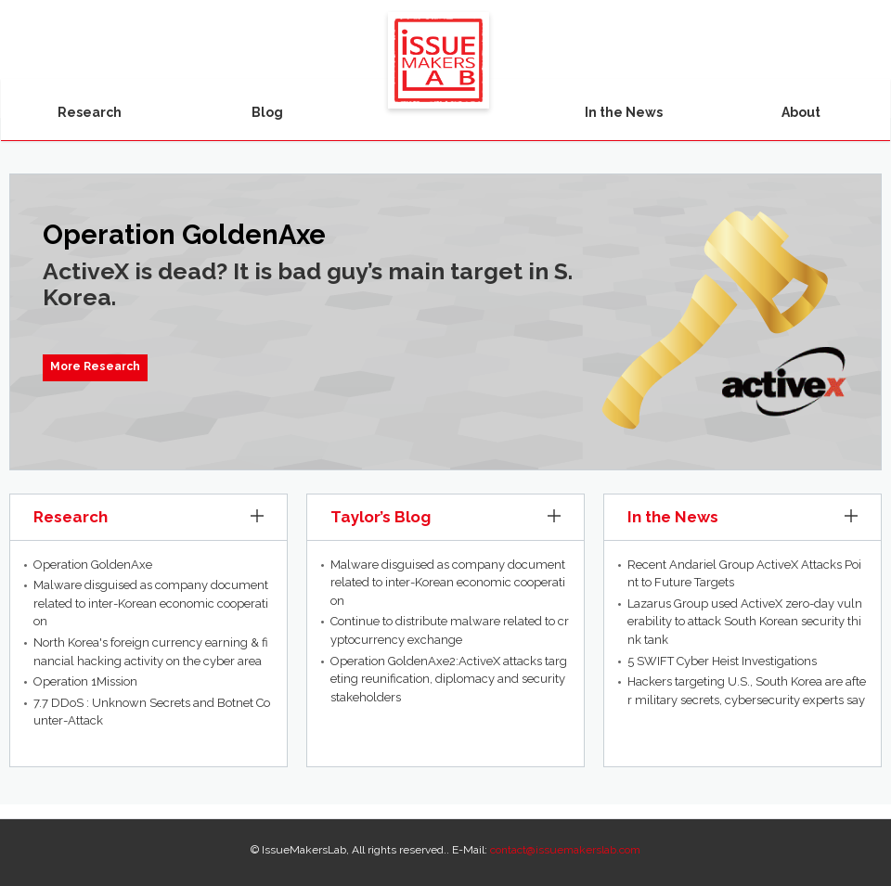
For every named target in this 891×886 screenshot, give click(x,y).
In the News (624, 112)
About (800, 112)
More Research (95, 366)
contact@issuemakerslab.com (565, 849)
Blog (267, 112)
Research (90, 112)
